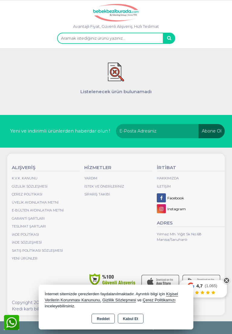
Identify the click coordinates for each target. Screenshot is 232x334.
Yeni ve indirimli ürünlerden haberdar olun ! (60, 131)
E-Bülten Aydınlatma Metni (38, 210)
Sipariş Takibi (97, 194)
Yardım (90, 178)
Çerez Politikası (27, 194)
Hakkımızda (168, 178)
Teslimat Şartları (29, 226)
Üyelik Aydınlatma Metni (35, 202)
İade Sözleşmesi (27, 242)
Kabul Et (130, 319)
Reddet (103, 319)
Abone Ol (211, 131)
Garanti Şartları (28, 218)
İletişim (164, 186)
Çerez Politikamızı (159, 300)
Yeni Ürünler (24, 258)
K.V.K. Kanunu (24, 178)
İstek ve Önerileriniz (104, 186)
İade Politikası (25, 234)
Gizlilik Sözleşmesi (29, 186)
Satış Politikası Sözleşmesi (37, 250)
